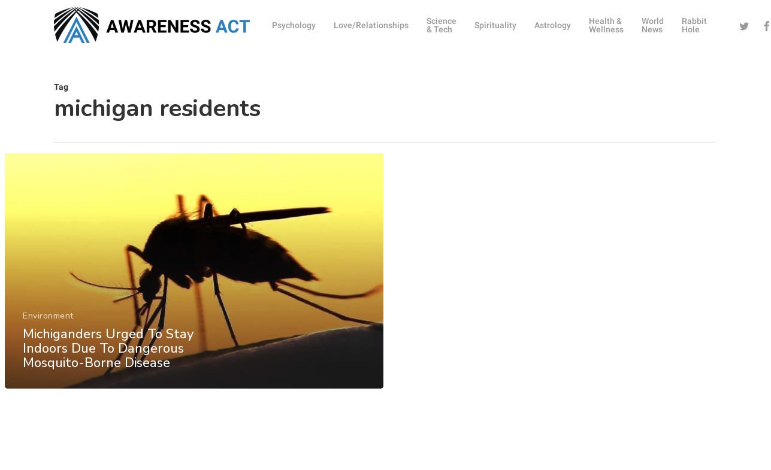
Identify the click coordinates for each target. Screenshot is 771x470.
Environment (48, 326)
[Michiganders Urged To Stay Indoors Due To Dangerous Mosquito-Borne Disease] (193, 282)
